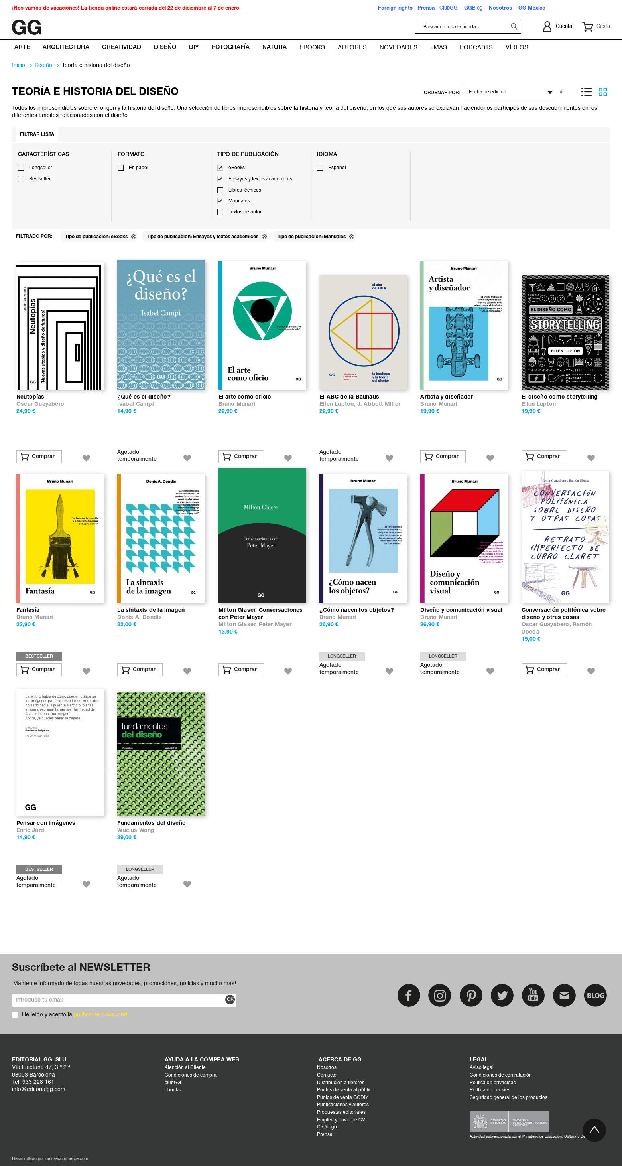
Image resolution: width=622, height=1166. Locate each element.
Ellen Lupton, (338, 404)
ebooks (173, 1090)
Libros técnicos (244, 190)
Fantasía (28, 610)
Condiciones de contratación (501, 1075)
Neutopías (30, 397)
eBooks (236, 168)
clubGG (173, 1083)
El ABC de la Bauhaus (349, 397)
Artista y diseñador (446, 397)
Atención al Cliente (185, 1067)
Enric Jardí (31, 830)
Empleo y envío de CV (341, 1120)
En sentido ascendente (563, 92)
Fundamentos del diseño (151, 823)
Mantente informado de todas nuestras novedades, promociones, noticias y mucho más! (124, 983)
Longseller (40, 168)
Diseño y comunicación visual (461, 610)
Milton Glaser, (238, 624)
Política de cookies (490, 1090)
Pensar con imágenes (46, 823)
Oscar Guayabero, (547, 624)
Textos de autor (245, 212)
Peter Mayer (275, 624)
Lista (586, 92)
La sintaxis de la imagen (151, 610)
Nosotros (327, 1067)
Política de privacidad (493, 1083)
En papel (138, 168)
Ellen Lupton (539, 404)
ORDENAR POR (441, 93)
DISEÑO (43, 65)
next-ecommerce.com (66, 1159)
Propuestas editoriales (341, 1112)
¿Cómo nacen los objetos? (356, 610)
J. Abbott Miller (378, 404)
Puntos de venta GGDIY (342, 1097)
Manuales (239, 201)
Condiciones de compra (191, 1075)
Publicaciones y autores (343, 1105)
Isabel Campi (135, 404)
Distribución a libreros (340, 1083)
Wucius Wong (135, 830)
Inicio (18, 65)
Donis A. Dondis (139, 617)
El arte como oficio (245, 397)
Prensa (325, 1134)
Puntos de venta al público (345, 1090)
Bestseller (40, 179)
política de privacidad (100, 1015)
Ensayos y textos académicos (260, 179)
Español (337, 168)
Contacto (327, 1075)
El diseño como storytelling (560, 397)
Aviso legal (482, 1067)
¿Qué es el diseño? (144, 397)
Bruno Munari (236, 404)
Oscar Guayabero (40, 404)
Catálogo (327, 1127)
